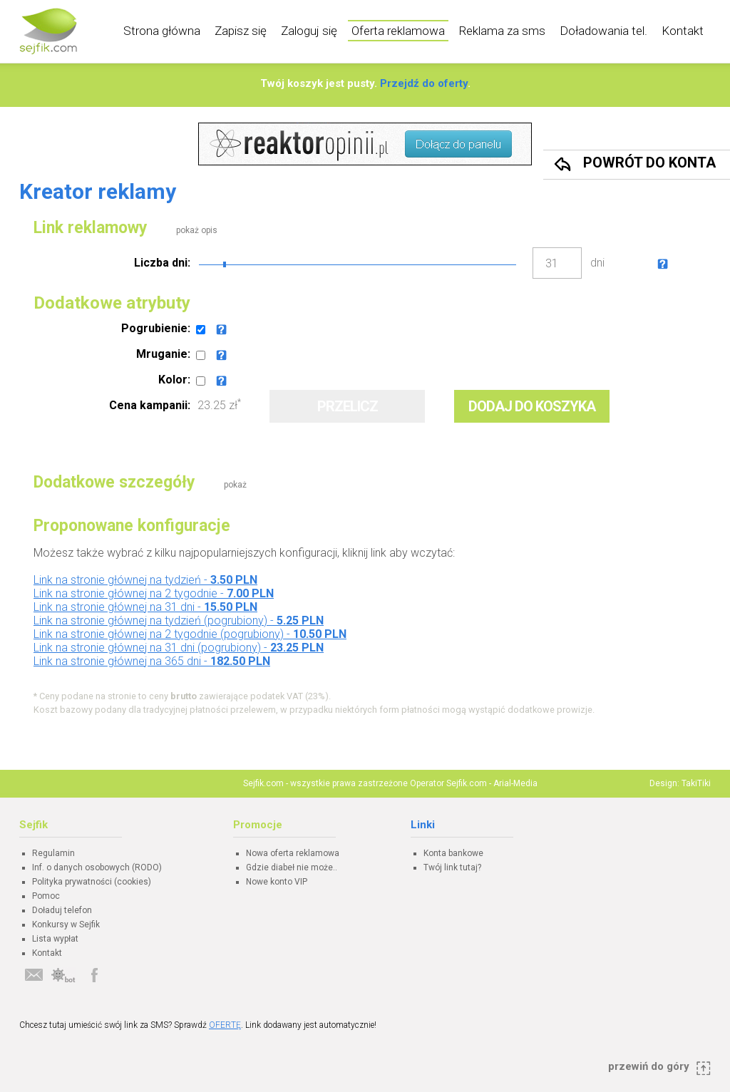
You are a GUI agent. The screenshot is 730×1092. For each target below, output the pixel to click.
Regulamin (53, 853)
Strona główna (161, 31)
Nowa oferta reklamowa (292, 853)
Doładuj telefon (62, 910)
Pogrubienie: (155, 328)
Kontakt (683, 31)
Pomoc (46, 896)
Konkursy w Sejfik (66, 924)
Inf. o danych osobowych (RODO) (97, 867)
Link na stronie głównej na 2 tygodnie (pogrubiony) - (190, 634)
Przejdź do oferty (424, 83)
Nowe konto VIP (276, 882)
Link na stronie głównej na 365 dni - (152, 661)
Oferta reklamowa (398, 31)
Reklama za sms (502, 31)
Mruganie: (163, 354)
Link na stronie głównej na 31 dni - (145, 607)
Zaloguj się (309, 31)
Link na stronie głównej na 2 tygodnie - (154, 593)
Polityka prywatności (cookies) (91, 882)
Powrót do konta (649, 162)
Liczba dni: (162, 262)
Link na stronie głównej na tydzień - (145, 580)
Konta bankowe (453, 853)
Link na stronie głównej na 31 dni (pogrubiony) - (179, 647)
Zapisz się (241, 31)
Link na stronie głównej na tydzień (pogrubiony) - (179, 620)
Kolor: (174, 379)
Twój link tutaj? (452, 867)
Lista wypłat (55, 939)
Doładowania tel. (603, 31)
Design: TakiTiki (680, 783)
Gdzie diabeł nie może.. (291, 867)
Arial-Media (515, 783)
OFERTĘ (225, 1025)
